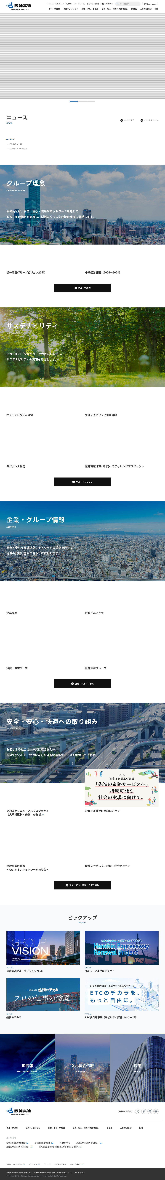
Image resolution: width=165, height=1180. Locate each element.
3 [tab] (91, 101)
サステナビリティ (84, 481)
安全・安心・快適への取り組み (84, 885)
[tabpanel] (82, 56)
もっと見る (129, 120)
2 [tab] (82, 101)
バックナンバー (151, 120)
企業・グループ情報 (84, 683)
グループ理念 (84, 287)
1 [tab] (74, 101)
